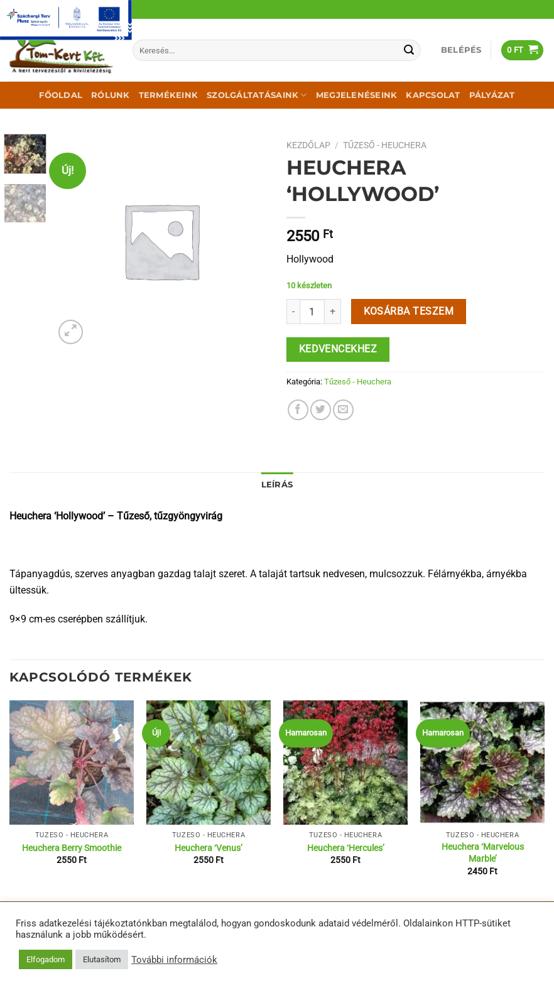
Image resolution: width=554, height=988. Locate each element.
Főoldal (60, 95)
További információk (174, 959)
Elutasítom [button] (102, 959)
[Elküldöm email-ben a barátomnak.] (343, 409)
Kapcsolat (433, 95)
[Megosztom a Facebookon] (298, 409)
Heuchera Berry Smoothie (71, 848)
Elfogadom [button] (45, 959)
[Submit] (409, 50)
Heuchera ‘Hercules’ (345, 848)
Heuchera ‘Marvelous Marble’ (483, 853)
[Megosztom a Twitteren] (320, 409)
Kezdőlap (308, 145)
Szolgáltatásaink (257, 95)
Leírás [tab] (277, 484)
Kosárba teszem (409, 311)
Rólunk (110, 95)
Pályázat (492, 95)
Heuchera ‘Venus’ (208, 848)
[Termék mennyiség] (312, 311)
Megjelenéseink (357, 95)
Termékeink (168, 95)
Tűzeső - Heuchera (384, 145)
